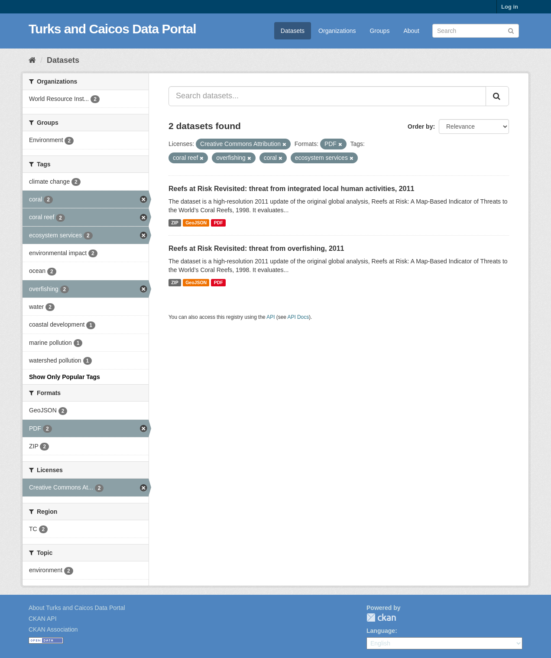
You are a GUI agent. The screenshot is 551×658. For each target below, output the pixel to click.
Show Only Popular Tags (64, 376)
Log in (509, 6)
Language (380, 630)
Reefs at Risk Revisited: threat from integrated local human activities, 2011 (291, 188)
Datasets (293, 30)
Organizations (337, 30)
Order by (420, 126)
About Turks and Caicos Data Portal (77, 607)
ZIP (174, 222)
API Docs (298, 317)
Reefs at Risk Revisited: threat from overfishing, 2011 (256, 248)
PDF (218, 222)
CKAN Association (53, 629)
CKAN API (43, 618)
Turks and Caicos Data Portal (112, 29)
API (270, 317)
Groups (379, 30)
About (411, 30)
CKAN (381, 617)
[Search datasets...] (327, 96)
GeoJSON (196, 222)
